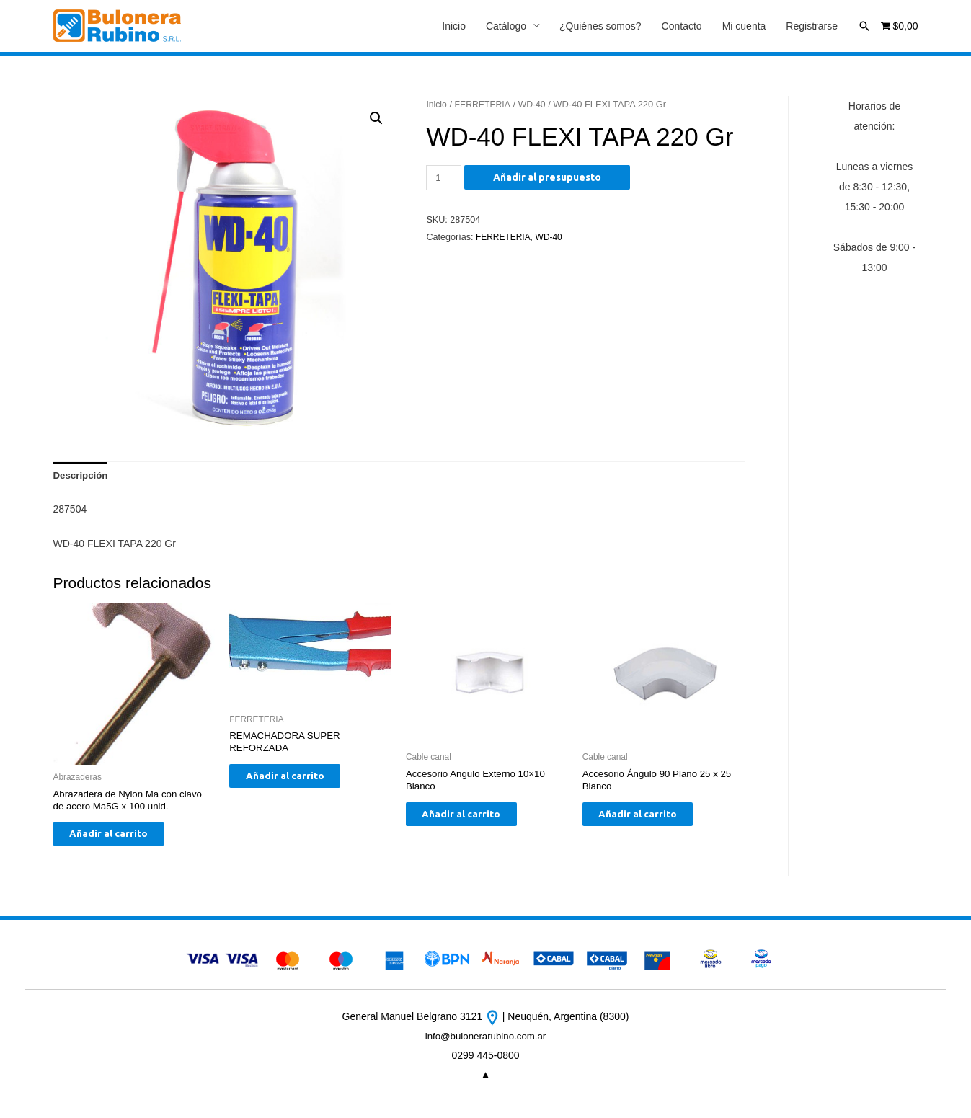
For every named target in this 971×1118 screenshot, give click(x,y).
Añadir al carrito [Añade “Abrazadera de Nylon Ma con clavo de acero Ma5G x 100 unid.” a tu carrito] (121, 840)
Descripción (82, 478)
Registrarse (812, 26)
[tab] (82, 477)
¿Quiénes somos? (600, 26)
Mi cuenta (744, 26)
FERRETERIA (485, 104)
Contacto (682, 26)
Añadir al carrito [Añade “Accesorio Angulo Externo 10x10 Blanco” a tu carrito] (474, 820)
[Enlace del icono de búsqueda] (864, 25)
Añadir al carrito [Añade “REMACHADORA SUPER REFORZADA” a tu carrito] (297, 783)
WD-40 (536, 104)
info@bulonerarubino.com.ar (485, 1044)
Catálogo (506, 26)
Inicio (454, 26)
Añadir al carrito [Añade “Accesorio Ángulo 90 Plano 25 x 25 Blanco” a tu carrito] (650, 820)
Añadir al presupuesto (549, 178)
